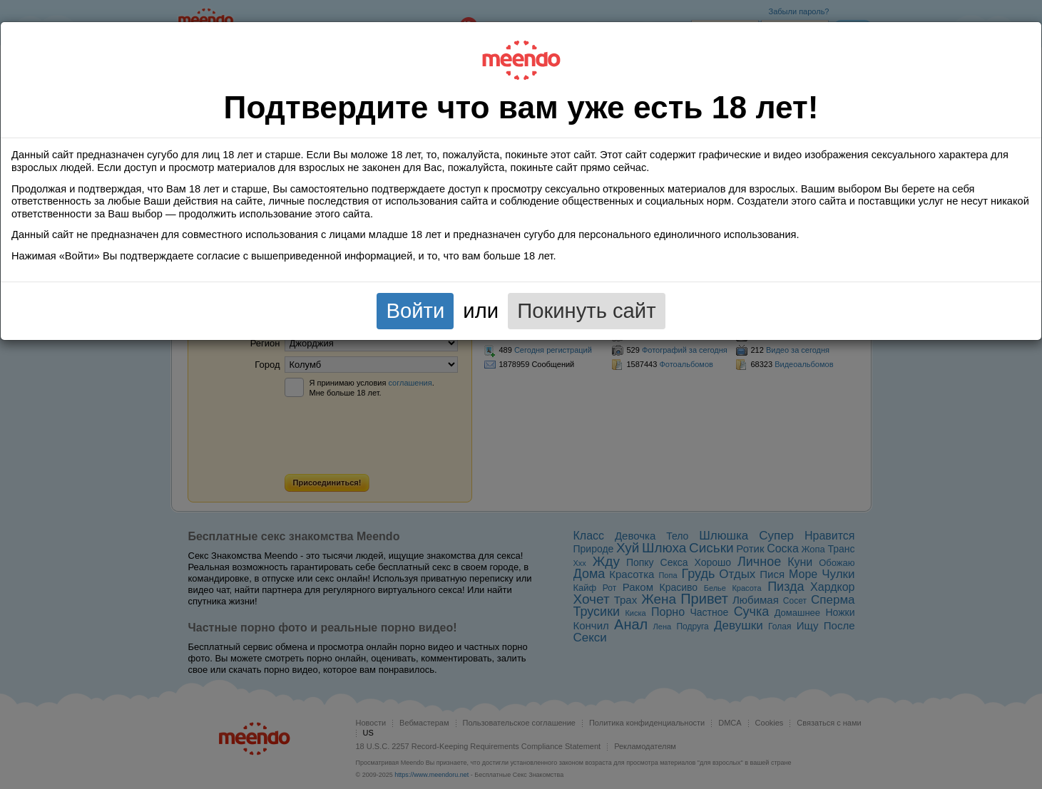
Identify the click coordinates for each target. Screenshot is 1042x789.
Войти (415, 310)
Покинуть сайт (586, 310)
